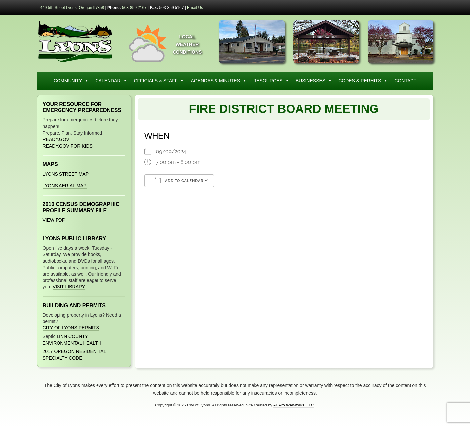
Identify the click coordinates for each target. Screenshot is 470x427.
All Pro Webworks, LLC (293, 405)
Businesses (314, 80)
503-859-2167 (134, 7)
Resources (271, 80)
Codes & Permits (363, 80)
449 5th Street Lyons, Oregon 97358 (72, 7)
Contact (405, 80)
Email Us (195, 7)
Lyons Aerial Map (65, 185)
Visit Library (69, 286)
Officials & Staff (159, 80)
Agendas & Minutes (219, 80)
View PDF (54, 220)
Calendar (111, 80)
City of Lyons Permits (71, 327)
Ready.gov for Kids (68, 146)
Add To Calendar (179, 180)
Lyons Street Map (66, 174)
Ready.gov (56, 139)
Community (71, 80)
